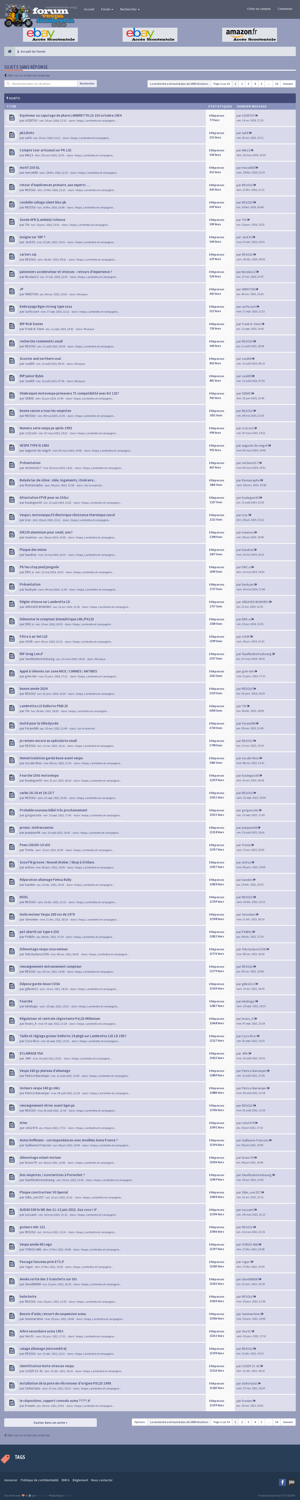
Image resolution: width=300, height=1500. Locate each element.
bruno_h (31, 1023)
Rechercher (130, 9)
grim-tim (31, 676)
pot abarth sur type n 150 (39, 931)
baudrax (30, 554)
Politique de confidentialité (40, 1480)
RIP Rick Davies (31, 324)
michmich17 (33, 468)
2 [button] (242, 83)
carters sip (28, 254)
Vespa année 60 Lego (36, 1244)
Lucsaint (31, 1214)
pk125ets (27, 132)
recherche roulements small (41, 341)
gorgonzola (33, 815)
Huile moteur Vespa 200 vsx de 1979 (47, 914)
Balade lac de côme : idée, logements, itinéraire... (58, 480)
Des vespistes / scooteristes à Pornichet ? (52, 1175)
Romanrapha (34, 485)
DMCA (66, 1480)
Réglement (80, 1480)
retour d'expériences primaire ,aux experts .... (55, 185)
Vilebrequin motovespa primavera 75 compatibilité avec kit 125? (69, 393)
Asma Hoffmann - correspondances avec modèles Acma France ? (69, 1140)
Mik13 (29, 155)
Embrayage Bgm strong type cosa (46, 306)
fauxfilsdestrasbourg (40, 659)
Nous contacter (102, 1480)
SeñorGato (32, 1388)
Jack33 (30, 242)
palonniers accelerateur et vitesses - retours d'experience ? (66, 271)
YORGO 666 (33, 1249)
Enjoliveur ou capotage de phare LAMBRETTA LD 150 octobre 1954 (71, 115)
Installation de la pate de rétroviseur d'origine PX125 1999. (66, 1383)
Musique (82, 294)
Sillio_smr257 (34, 1197)
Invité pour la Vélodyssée (39, 723)
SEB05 (29, 398)
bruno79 (31, 1162)
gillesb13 (31, 989)
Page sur (221, 83)
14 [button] (276, 83)
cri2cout (31, 433)
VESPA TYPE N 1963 (34, 445)
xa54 (28, 138)
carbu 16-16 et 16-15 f (37, 792)
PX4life (30, 937)
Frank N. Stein (34, 329)
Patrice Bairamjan (37, 1076)
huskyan (31, 589)
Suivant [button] (288, 83)
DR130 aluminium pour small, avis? (46, 532)
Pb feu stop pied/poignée (39, 567)
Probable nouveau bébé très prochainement (53, 810)
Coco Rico (32, 1041)
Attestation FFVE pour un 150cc (44, 497)
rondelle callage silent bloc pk (43, 202)
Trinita (29, 850)
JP (21, 289)
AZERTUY (31, 120)
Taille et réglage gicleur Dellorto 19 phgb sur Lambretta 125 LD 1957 (73, 1036)
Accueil (89, 9)
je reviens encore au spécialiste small (48, 740)
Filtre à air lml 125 (34, 636)
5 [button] (261, 83)
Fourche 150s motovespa (39, 775)
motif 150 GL (30, 167)
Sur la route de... (94, 485)
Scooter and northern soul (40, 358)
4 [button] (255, 83)
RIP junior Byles (32, 376)
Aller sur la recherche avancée (28, 75)
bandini (30, 884)
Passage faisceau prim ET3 (40, 1261)
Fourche (26, 1001)
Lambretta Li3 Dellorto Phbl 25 (44, 706)
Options (140, 1422)
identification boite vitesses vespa (47, 1366)
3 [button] (248, 83)
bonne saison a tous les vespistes (45, 410)
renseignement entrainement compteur (51, 966)
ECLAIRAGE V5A (31, 1053)
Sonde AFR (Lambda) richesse (42, 219)
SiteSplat (41, 1495)
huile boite (28, 1296)
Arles (23, 1122)
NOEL (24, 897)
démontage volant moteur (40, 1157)
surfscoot (32, 311)
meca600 (31, 172)
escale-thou (33, 763)
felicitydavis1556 (37, 954)
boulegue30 (33, 502)
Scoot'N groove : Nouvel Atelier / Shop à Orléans (57, 862)
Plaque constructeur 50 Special (44, 1192)
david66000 (33, 1284)
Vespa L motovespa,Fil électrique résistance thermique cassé (67, 515)
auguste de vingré (38, 450)
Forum (107, 9)
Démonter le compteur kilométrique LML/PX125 (57, 619)
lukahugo (31, 1006)
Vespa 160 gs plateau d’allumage (45, 1070)
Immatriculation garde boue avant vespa (51, 758)
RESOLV (30, 190)
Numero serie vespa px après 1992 (46, 428)
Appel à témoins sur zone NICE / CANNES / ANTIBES (58, 671)
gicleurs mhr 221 (32, 1227)
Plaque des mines (33, 549)
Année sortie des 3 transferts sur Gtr (48, 1279)
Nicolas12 (31, 277)
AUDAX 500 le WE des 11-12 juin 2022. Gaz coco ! (56, 1209)
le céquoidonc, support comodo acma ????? (53, 1400)
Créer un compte (259, 9)
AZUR (29, 641)
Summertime (34, 1319)
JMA (28, 1058)
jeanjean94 (32, 832)
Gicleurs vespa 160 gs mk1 (40, 1088)
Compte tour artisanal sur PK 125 (45, 150)
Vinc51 (29, 1336)
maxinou (31, 537)
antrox (29, 867)
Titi (27, 225)
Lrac (28, 520)
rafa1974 (31, 1128)
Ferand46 (31, 728)
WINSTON (31, 294)
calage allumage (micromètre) (43, 1348)
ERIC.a (29, 572)
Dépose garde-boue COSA (40, 984)
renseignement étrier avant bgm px (47, 1105)
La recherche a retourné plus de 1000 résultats (179, 83)
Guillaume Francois (38, 1145)
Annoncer (11, 1480)
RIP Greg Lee (30, 654)
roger (29, 1267)
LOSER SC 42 (34, 1371)
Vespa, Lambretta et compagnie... (97, 120)
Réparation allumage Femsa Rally (45, 879)
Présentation (30, 462)
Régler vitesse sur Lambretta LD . (46, 601)
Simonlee (31, 919)
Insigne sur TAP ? (32, 237)
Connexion (285, 9)
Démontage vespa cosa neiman (44, 949)
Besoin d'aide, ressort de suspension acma (53, 1314)
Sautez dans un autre (51, 1422)
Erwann (30, 1406)
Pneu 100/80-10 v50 (35, 845)
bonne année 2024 (34, 688)
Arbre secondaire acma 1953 (41, 1331)
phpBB (67, 1495)
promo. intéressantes (36, 827)
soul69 (29, 363)
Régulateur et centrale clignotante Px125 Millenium (60, 1018)
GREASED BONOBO (38, 607)
